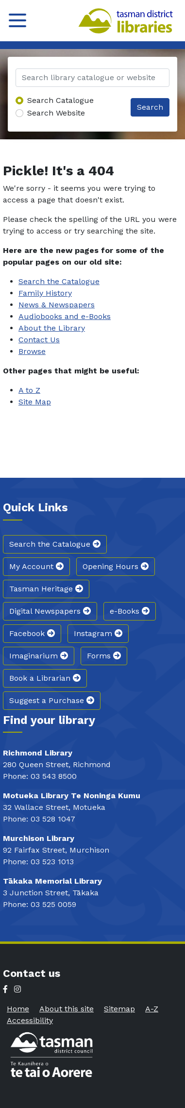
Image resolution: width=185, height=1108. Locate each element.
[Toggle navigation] (17, 20)
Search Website (56, 113)
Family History (45, 293)
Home (18, 1008)
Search (150, 107)
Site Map (34, 401)
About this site (66, 1008)
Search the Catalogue (59, 281)
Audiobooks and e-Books (64, 316)
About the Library (51, 328)
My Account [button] (36, 566)
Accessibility (30, 1020)
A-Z (151, 1008)
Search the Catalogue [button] (55, 544)
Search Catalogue (60, 100)
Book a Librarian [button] (45, 678)
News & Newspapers (56, 304)
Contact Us (39, 339)
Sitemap (119, 1008)
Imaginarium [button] (38, 655)
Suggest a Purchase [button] (51, 700)
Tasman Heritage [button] (46, 588)
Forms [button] (104, 655)
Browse (32, 351)
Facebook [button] (32, 633)
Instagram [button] (98, 633)
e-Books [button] (130, 611)
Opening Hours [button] (116, 566)
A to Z (29, 390)
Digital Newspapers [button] (50, 611)
